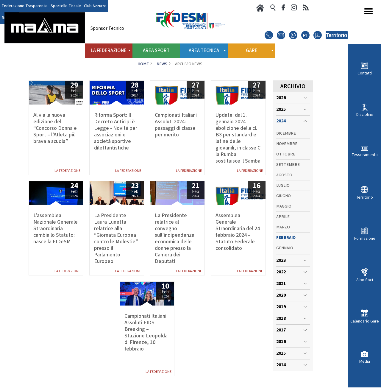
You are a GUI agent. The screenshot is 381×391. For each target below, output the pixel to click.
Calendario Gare (364, 321)
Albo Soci (364, 279)
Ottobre (285, 154)
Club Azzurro (95, 6)
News (162, 64)
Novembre (286, 144)
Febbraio (286, 237)
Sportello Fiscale (66, 6)
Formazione (364, 238)
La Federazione (67, 171)
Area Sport (156, 50)
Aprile (283, 216)
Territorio (364, 197)
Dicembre (286, 133)
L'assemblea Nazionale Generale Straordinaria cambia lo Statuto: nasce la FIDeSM (55, 228)
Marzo (283, 227)
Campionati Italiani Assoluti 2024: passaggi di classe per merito (176, 125)
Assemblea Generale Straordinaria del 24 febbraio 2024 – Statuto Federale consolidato (238, 232)
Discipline (364, 114)
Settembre (288, 164)
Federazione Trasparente (24, 6)
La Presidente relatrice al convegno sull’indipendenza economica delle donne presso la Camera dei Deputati (174, 238)
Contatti (364, 73)
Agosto (284, 175)
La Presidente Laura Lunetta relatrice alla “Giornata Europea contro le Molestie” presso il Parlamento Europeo (116, 238)
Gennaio (284, 248)
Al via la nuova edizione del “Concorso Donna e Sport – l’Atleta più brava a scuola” (55, 128)
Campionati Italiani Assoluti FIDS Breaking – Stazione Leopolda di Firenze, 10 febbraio (146, 332)
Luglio (283, 185)
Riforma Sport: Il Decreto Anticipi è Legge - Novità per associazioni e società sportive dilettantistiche (115, 131)
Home (143, 64)
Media (364, 361)
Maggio (283, 206)
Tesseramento (365, 154)
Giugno (283, 196)
